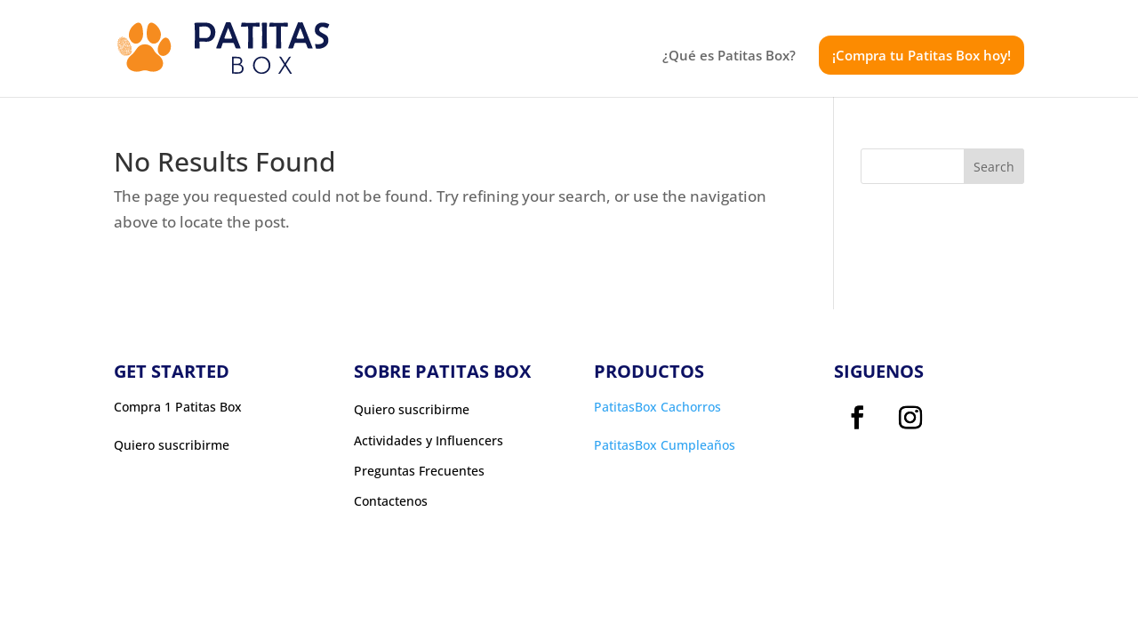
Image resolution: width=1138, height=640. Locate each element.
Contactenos (391, 501)
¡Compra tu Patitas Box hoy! (921, 55)
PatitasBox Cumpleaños (664, 444)
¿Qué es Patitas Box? (729, 56)
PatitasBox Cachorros (657, 406)
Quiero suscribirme (411, 410)
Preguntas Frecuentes (419, 471)
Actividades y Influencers (428, 441)
